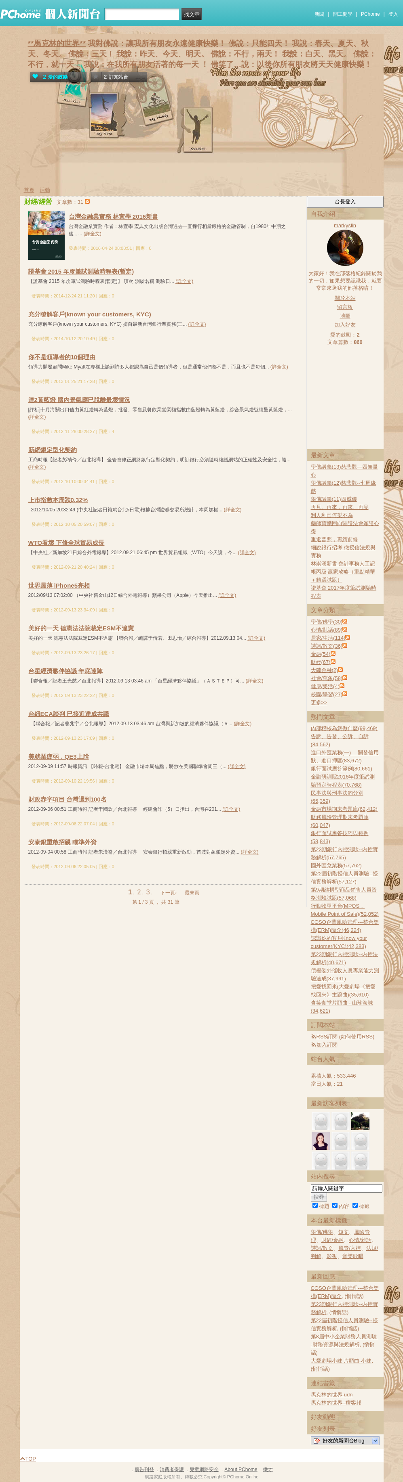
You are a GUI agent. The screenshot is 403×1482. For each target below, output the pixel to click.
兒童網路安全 (204, 1469)
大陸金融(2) (324, 670)
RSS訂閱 (327, 1037)
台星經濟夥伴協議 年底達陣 (65, 671)
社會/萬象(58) (327, 678)
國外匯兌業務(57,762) (336, 865)
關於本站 (345, 298)
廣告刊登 (144, 1469)
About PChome (240, 1469)
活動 (45, 190)
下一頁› (169, 893)
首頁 (29, 190)
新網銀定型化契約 (52, 449)
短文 (343, 1232)
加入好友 (345, 325)
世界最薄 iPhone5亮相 (59, 585)
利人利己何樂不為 (332, 515)
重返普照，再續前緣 (334, 539)
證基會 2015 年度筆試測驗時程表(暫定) (81, 271)
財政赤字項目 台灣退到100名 (67, 799)
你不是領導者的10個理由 (62, 357)
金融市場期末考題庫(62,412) (344, 809)
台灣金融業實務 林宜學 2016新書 (113, 216)
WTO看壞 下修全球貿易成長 (66, 542)
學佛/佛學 (322, 1232)
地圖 (345, 316)
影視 (332, 1256)
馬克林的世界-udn (332, 1395)
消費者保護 (172, 1469)
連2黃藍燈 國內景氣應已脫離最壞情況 (79, 399)
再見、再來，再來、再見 (340, 507)
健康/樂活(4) (325, 686)
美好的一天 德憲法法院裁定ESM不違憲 (81, 628)
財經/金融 (332, 1240)
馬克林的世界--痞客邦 (336, 1403)
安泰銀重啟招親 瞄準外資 (62, 842)
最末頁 (192, 893)
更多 (319, 702)
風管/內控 (349, 1248)
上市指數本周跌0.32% (58, 499)
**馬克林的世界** (57, 43)
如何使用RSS (357, 1037)
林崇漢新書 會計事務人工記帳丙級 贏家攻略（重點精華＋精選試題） (343, 572)
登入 (393, 14)
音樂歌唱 (352, 1256)
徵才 (268, 1469)
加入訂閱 (327, 1045)
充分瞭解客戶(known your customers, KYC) (89, 314)
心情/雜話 (360, 1240)
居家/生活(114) (328, 638)
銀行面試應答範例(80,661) (341, 769)
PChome (370, 14)
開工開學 (342, 14)
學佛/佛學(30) (327, 622)
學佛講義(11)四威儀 (334, 499)
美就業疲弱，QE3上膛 (58, 756)
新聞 (319, 14)
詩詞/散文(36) (327, 646)
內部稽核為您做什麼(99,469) (344, 728)
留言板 (345, 307)
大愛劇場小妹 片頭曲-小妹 (341, 1361)
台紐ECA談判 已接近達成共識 (69, 713)
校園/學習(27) (327, 694)
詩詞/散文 (322, 1248)
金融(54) (321, 654)
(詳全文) (92, 234)
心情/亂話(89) (327, 630)
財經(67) (321, 662)
